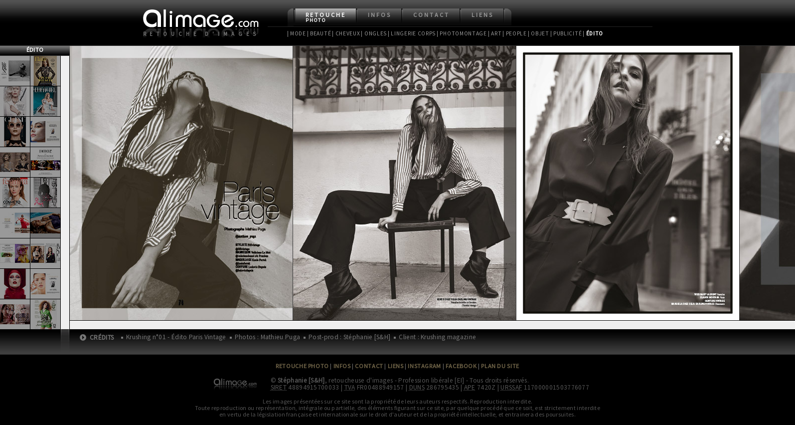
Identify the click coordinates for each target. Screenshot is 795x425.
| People (514, 33)
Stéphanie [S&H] (301, 380)
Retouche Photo (302, 366)
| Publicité (566, 33)
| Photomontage (462, 33)
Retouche (326, 17)
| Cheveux (346, 33)
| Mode (296, 33)
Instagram (424, 366)
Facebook (461, 366)
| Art (494, 33)
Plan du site (500, 366)
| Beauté (319, 33)
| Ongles (374, 33)
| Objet (538, 33)
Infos (379, 14)
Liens (482, 14)
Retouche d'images (201, 33)
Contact (431, 14)
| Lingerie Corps (412, 33)
